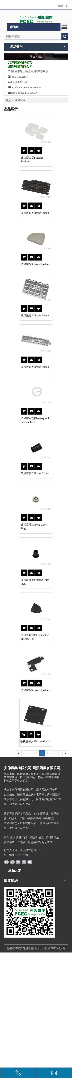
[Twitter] (24, 987)
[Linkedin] (18, 987)
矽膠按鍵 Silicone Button (19, 231)
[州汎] (29, 1037)
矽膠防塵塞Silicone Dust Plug (21, 675)
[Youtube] (29, 987)
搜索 (64, 36)
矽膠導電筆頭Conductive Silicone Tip (24, 739)
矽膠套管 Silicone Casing (19, 549)
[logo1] (36, 19)
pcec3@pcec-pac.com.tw (24, 92)
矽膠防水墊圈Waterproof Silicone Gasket (24, 484)
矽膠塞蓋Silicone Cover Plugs (21, 612)
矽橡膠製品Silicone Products (21, 169)
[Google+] (12, 987)
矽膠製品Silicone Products (19, 294)
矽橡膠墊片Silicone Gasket (20, 867)
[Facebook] (6, 987)
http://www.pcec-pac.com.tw (24, 87)
